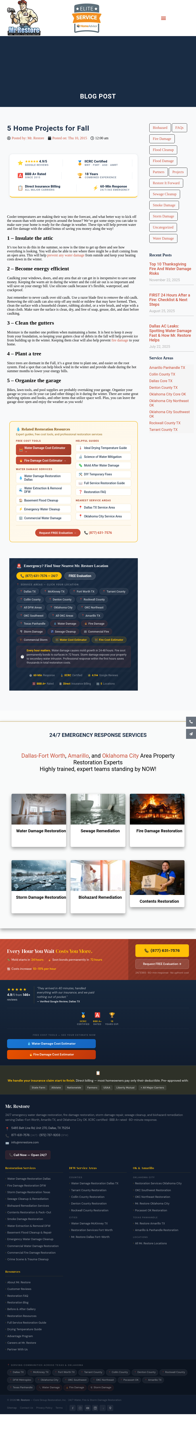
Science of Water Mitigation (100, 457)
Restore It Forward (166, 183)
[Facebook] (72, 1408)
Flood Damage (163, 161)
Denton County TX (163, 387)
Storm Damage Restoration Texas (28, 1192)
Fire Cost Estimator (109, 639)
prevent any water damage (65, 255)
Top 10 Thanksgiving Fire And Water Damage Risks (170, 269)
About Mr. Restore (19, 1282)
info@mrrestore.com (25, 1142)
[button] (163, 18)
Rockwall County (92, 599)
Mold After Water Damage (99, 465)
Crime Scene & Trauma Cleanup (28, 1259)
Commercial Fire (96, 631)
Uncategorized (163, 227)
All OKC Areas (62, 615)
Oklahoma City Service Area (100, 516)
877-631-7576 (20, 1135)
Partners (158, 172)
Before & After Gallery (21, 1309)
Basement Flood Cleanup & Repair (29, 1232)
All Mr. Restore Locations (151, 1243)
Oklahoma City (61, 607)
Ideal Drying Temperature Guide (103, 448)
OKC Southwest (32, 615)
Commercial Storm (34, 639)
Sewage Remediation (100, 831)
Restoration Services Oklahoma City (158, 1183)
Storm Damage (31, 631)
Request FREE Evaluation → (58, 532)
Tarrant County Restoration (88, 1190)
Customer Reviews (19, 1289)
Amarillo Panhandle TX (167, 368)
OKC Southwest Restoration (153, 1190)
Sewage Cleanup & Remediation (28, 1199)
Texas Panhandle (33, 623)
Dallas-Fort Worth (43, 755)
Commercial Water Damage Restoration (33, 1246)
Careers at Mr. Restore (21, 1343)
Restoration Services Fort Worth (92, 1230)
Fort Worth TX (83, 591)
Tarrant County (113, 591)
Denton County (60, 599)
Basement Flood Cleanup (38, 500)
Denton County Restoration (89, 1203)
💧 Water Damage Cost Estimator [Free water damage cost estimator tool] (51, 1044)
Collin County (30, 599)
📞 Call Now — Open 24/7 (28, 1155)
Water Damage (65, 623)
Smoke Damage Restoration (25, 1219)
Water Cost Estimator (71, 639)
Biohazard (160, 128)
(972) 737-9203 (49, 1135)
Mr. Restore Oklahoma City (152, 1203)
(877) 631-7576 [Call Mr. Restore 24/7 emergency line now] (162, 950)
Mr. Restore (23, 1400)
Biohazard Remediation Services (28, 1206)
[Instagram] (80, 1408)
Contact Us (26, 1408)
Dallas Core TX (160, 381)
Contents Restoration (159, 901)
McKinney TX (54, 591)
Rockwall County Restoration (89, 1210)
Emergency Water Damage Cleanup (30, 1239)
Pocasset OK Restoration (151, 1210)
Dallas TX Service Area (97, 507)
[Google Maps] (110, 1408)
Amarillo (78, 755)
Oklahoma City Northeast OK (169, 403)
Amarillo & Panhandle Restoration (156, 1230)
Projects (178, 172)
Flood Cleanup (163, 150)
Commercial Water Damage (40, 518)
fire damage (119, 340)
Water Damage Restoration (41, 831)
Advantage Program (20, 1336)
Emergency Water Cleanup (39, 509)
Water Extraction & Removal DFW (40, 490)
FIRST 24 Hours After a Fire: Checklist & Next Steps (169, 300)
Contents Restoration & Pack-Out (29, 1212)
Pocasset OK (129, 1380)
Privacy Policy (44, 1408)
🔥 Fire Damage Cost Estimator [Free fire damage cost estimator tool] (51, 1054)
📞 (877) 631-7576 (98, 533)
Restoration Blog (18, 1302)
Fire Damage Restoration (159, 831)
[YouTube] (88, 1408)
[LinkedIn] (95, 1408)
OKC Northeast (92, 607)
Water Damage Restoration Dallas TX (95, 1183)
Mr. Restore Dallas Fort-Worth (90, 1237)
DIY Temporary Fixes (95, 474)
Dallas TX (28, 591)
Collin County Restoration (87, 1197)
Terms (59, 1408)
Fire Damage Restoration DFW (26, 1185)
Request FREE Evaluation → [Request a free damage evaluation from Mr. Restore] (162, 964)
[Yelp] (103, 1408)
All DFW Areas (31, 607)
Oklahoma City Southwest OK (169, 414)
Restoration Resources (22, 1316)
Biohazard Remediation (100, 897)
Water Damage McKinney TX (89, 1223)
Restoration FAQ (92, 492)
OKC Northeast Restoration (152, 1197)
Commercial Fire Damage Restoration (31, 1253)
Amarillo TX (90, 615)
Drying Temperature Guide (24, 1329)
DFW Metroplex (20, 1380)
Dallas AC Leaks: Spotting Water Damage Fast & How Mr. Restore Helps (170, 333)
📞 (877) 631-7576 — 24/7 (39, 576)
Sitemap (12, 1408)
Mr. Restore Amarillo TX (150, 1223)
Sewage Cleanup (63, 631)
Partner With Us (17, 1349)
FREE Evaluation (80, 576)
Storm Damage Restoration (41, 897)
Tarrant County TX (163, 430)
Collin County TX (162, 374)
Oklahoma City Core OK (167, 394)
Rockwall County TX (165, 423)
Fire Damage (94, 623)
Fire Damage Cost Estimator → (42, 460)
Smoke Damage (164, 205)
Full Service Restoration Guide (102, 483)
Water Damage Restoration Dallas (40, 477)
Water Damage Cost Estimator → (42, 449)
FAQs (179, 128)
